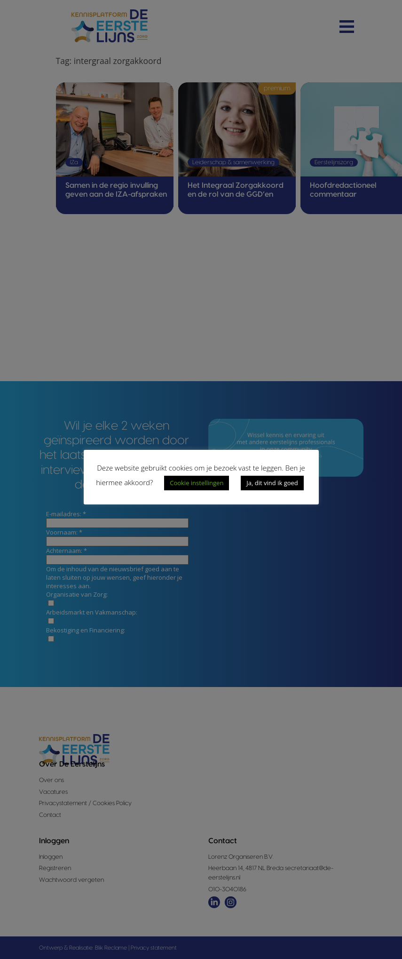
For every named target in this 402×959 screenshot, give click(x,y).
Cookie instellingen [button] (196, 483)
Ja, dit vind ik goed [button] (272, 483)
